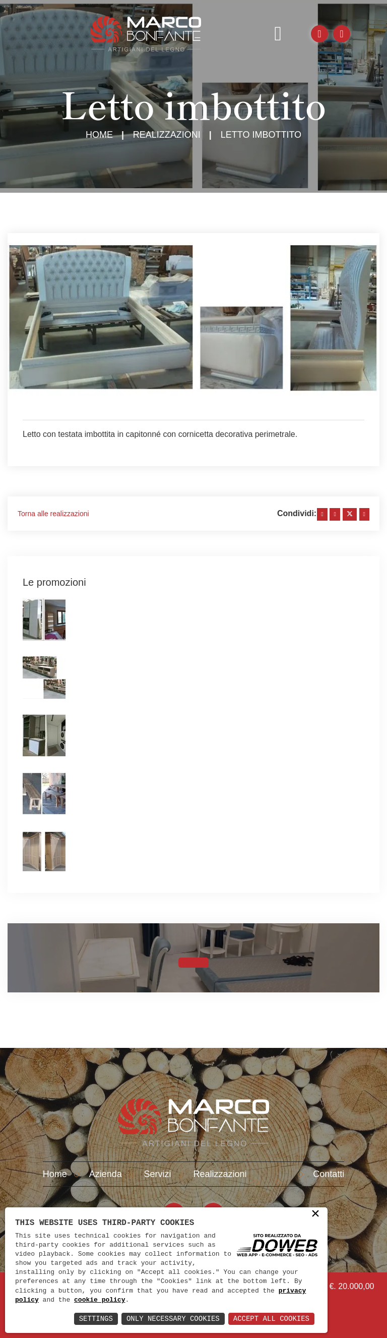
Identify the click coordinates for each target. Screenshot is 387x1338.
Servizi (157, 1174)
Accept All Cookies (271, 1318)
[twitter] (350, 514)
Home (99, 135)
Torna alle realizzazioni (53, 514)
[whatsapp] (364, 514)
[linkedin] (335, 514)
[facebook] (322, 514)
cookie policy (99, 1300)
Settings (96, 1318)
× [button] (315, 1214)
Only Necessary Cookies (173, 1318)
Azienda (105, 1174)
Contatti (328, 1174)
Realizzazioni (167, 135)
